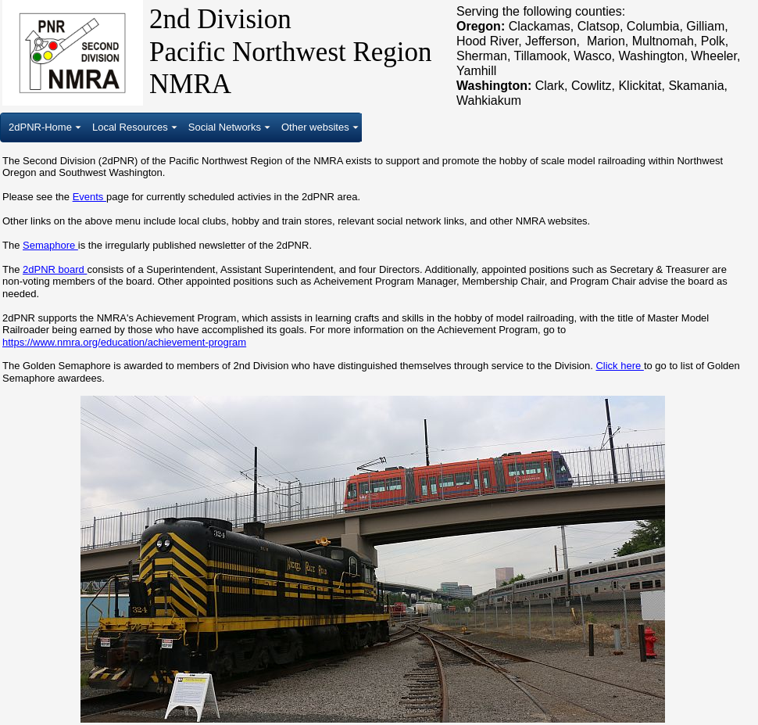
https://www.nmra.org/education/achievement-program (124, 342)
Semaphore (50, 245)
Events (89, 197)
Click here (619, 365)
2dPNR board (55, 269)
